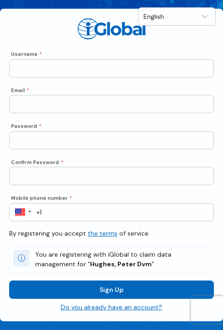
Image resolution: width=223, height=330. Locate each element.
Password (26, 126)
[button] (20, 212)
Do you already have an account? (111, 307)
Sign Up (111, 290)
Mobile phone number (41, 198)
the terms (102, 233)
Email (20, 90)
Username (26, 54)
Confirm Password (37, 162)
